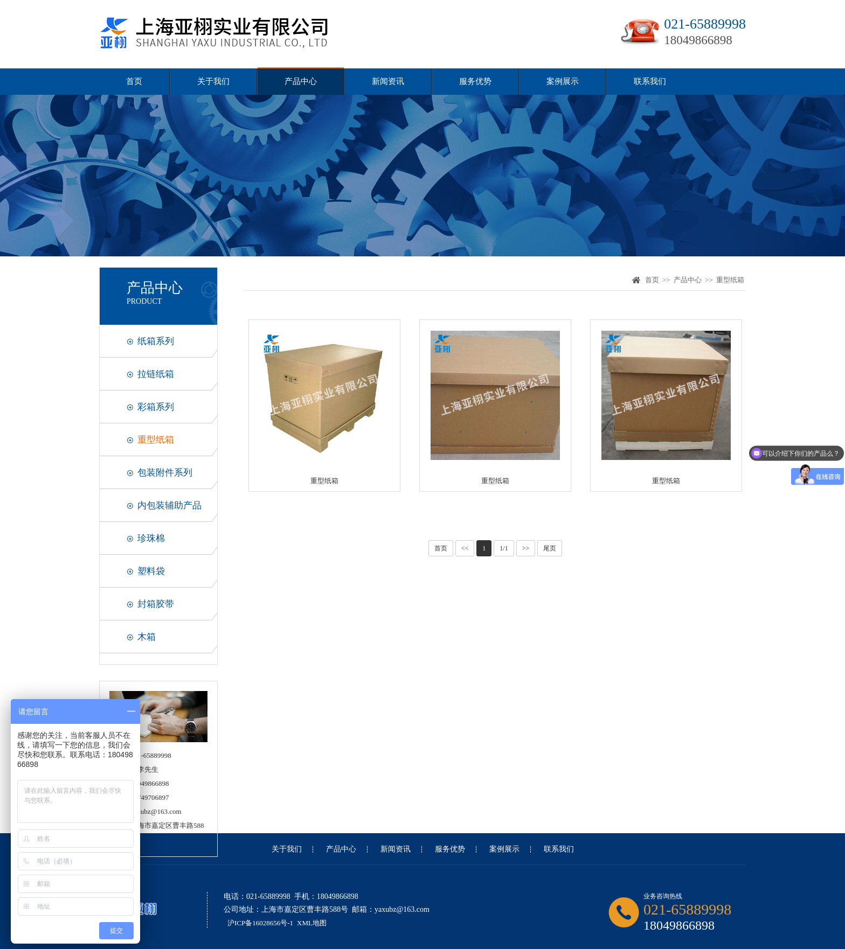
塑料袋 (151, 571)
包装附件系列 (164, 472)
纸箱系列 (155, 341)
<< (465, 548)
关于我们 (213, 81)
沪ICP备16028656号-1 (260, 923)
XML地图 (312, 923)
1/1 (504, 548)
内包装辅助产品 (169, 505)
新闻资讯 (388, 81)
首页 (134, 81)
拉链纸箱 (155, 374)
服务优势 (475, 81)
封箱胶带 (155, 604)
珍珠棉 (151, 538)
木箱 (146, 637)
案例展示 (562, 81)
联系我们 (650, 81)
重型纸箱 (155, 440)
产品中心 (301, 81)
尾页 (549, 548)
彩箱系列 (155, 407)
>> (526, 548)
